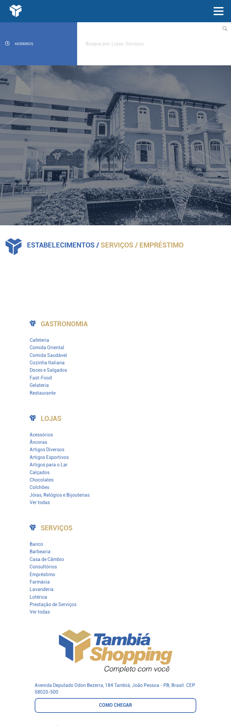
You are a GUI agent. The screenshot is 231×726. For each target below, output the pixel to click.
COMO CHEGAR (115, 705)
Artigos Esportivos (49, 457)
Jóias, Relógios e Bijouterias (60, 495)
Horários (19, 43)
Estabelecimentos (61, 245)
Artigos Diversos (47, 449)
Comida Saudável (48, 355)
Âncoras (38, 442)
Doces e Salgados (48, 370)
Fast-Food (41, 378)
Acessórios (41, 434)
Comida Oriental (47, 347)
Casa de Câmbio (47, 559)
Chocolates (42, 480)
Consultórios (43, 566)
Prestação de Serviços (53, 604)
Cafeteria (39, 340)
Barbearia (40, 551)
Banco (36, 544)
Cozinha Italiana (47, 362)
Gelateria (39, 385)
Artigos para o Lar (49, 464)
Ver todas (40, 502)
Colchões (39, 487)
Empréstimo (42, 574)
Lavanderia (42, 589)
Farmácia (40, 582)
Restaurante (43, 393)
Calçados (40, 472)
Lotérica (38, 597)
